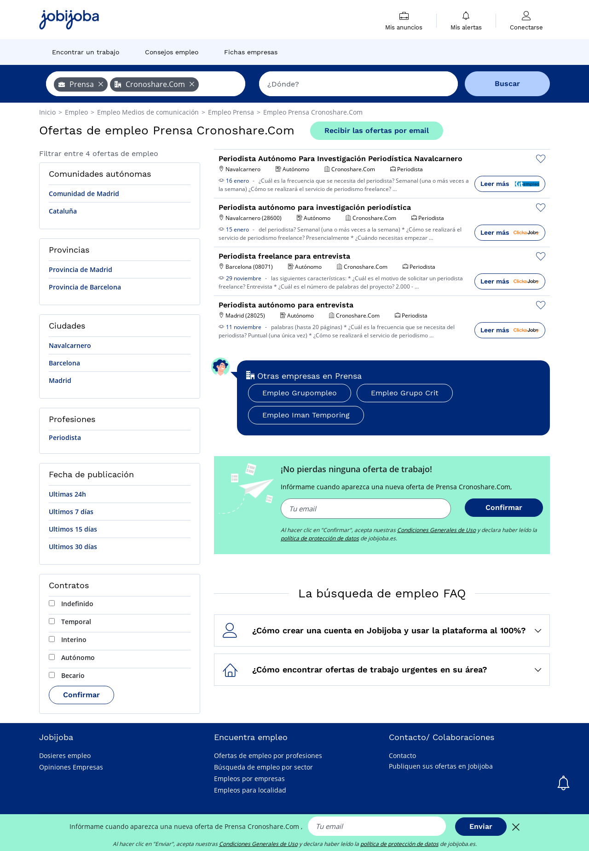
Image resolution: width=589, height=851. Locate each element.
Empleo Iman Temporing (306, 415)
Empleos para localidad (250, 790)
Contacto (402, 755)
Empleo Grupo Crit (405, 392)
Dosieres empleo (65, 755)
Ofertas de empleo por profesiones (268, 755)
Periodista (65, 437)
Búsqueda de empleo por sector (263, 767)
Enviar (480, 826)
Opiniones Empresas (71, 767)
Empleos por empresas (249, 778)
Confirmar (81, 694)
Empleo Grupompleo (299, 392)
